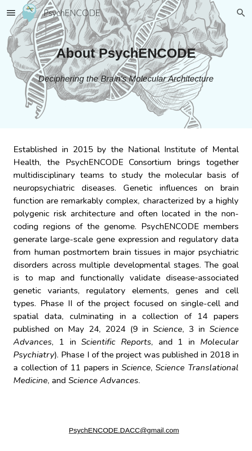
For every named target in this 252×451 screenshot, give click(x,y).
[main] (126, 52)
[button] (11, 12)
